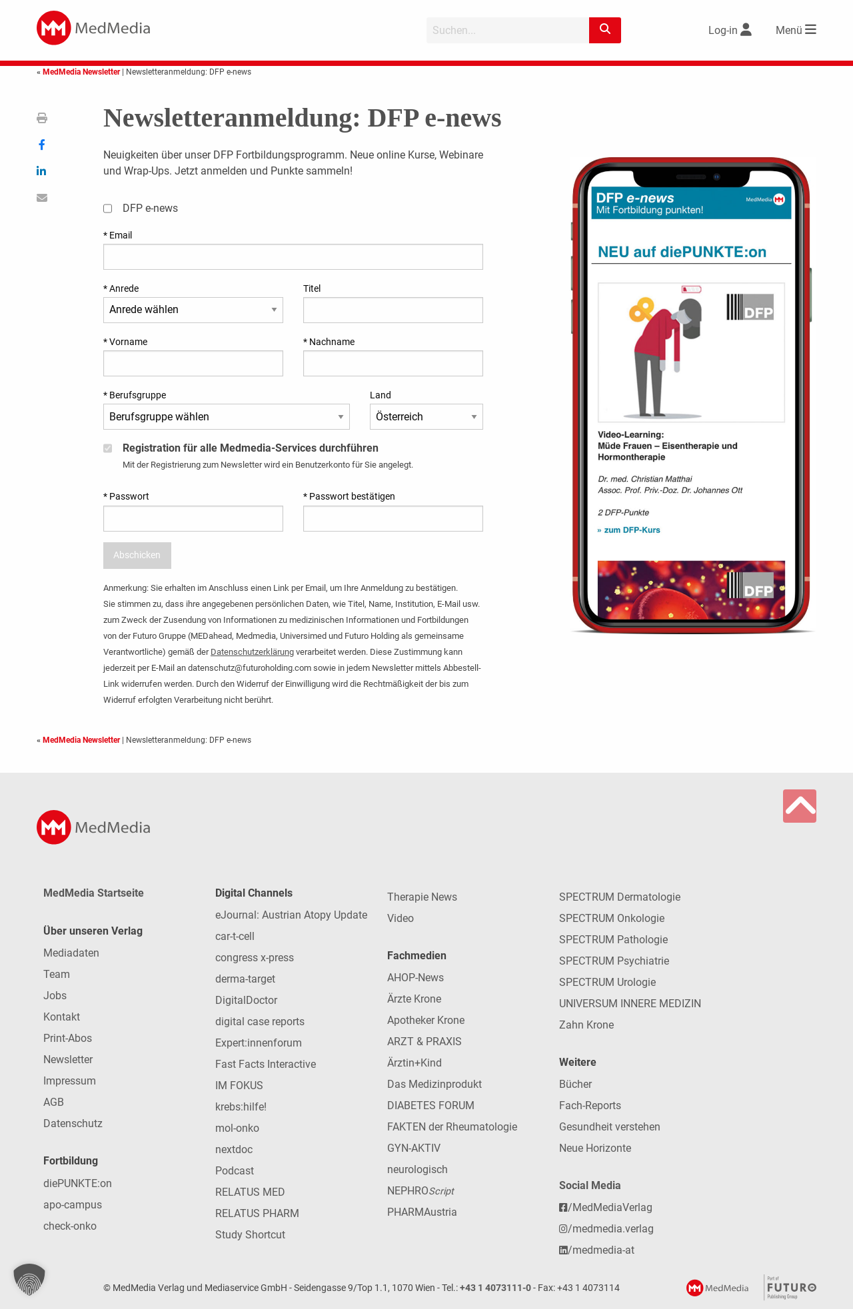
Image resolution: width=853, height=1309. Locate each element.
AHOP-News (415, 977)
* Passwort (126, 496)
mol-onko (237, 1128)
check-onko (70, 1226)
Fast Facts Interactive (265, 1064)
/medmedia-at (596, 1250)
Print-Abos (67, 1038)
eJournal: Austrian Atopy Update (291, 915)
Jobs (55, 995)
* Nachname (329, 341)
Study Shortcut (250, 1234)
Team (56, 974)
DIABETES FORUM (430, 1105)
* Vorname (125, 341)
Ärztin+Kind (414, 1063)
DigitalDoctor (246, 1000)
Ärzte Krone (414, 999)
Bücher (575, 1084)
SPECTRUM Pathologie (613, 939)
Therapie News (422, 897)
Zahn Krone (586, 1025)
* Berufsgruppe (134, 395)
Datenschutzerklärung (252, 652)
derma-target (245, 979)
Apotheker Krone (425, 1020)
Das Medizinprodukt (434, 1084)
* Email (117, 235)
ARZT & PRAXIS (424, 1041)
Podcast (234, 1170)
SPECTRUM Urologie (607, 982)
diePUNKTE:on (77, 1183)
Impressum (69, 1081)
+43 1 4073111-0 (495, 1288)
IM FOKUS (239, 1085)
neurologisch (417, 1169)
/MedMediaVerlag (605, 1207)
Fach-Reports (590, 1105)
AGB (53, 1102)
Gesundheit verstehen (609, 1126)
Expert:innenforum (258, 1043)
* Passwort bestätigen (349, 496)
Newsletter (68, 1059)
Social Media (590, 1185)
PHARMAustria (422, 1212)
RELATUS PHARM (257, 1213)
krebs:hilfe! (241, 1106)
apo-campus (72, 1204)
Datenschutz (73, 1123)
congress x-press (254, 957)
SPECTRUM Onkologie (611, 918)
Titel (312, 288)
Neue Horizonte (595, 1148)
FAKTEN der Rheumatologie (452, 1126)
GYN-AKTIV (413, 1148)
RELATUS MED (250, 1192)
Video (400, 918)
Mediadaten (71, 953)
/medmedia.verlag (606, 1228)
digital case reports (260, 1021)
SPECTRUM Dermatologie (619, 897)
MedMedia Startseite (93, 893)
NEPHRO (420, 1190)
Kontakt (61, 1017)
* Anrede (121, 288)
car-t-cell (235, 936)
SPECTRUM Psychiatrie (614, 961)
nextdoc (234, 1149)
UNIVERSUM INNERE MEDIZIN (630, 1003)
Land (380, 395)
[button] (29, 1279)
